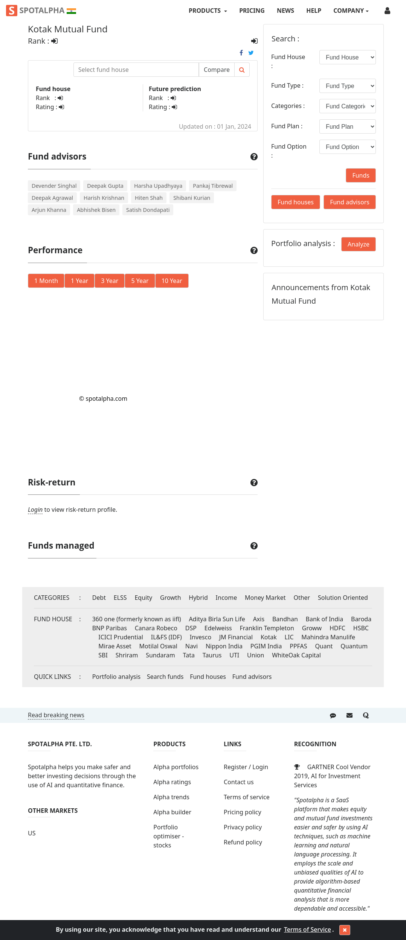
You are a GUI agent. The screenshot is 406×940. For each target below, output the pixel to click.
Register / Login (246, 767)
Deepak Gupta (105, 185)
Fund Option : (289, 151)
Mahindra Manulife (328, 637)
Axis (258, 619)
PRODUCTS (205, 10)
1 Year (79, 281)
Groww (312, 628)
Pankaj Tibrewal (213, 185)
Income (226, 597)
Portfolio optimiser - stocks (168, 836)
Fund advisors (349, 202)
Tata (189, 655)
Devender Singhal (54, 185)
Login (35, 509)
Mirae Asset (114, 646)
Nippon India (224, 646)
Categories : (288, 106)
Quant (324, 646)
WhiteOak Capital (296, 655)
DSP (191, 628)
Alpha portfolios (175, 767)
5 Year (139, 281)
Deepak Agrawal (52, 197)
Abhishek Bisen (96, 209)
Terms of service (247, 797)
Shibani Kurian (191, 197)
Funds (360, 175)
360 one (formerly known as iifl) (136, 619)
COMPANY (348, 10)
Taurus (212, 655)
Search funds (165, 676)
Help (313, 10)
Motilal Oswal (158, 646)
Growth (170, 597)
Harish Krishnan (104, 197)
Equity (143, 597)
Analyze (358, 244)
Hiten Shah (149, 197)
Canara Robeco (156, 628)
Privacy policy (243, 827)
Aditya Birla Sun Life (217, 619)
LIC (289, 637)
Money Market (265, 597)
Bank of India (324, 619)
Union (255, 655)
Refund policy (243, 842)
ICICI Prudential (120, 637)
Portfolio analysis (116, 676)
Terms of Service (307, 929)
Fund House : (288, 61)
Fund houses (296, 202)
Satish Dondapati (147, 209)
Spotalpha (41, 10)
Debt (99, 597)
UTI (234, 655)
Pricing (252, 10)
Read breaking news (56, 715)
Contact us (239, 782)
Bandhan (285, 619)
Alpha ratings (172, 782)
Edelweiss (218, 628)
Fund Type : (287, 85)
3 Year (109, 281)
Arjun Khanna (49, 209)
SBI (103, 655)
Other (301, 597)
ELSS (120, 597)
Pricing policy (242, 812)
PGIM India (266, 646)
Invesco (201, 637)
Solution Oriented (343, 597)
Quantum (354, 646)
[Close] (344, 930)
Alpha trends (171, 797)
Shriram (127, 655)
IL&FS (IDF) (166, 637)
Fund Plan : (286, 126)
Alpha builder (172, 812)
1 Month (46, 281)
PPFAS (298, 646)
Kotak (269, 637)
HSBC (361, 628)
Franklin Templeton (267, 628)
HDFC (337, 628)
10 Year (172, 281)
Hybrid (198, 597)
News (285, 10)
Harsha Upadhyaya (158, 185)
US (31, 833)
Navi (191, 646)
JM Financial (236, 637)
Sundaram (160, 655)
